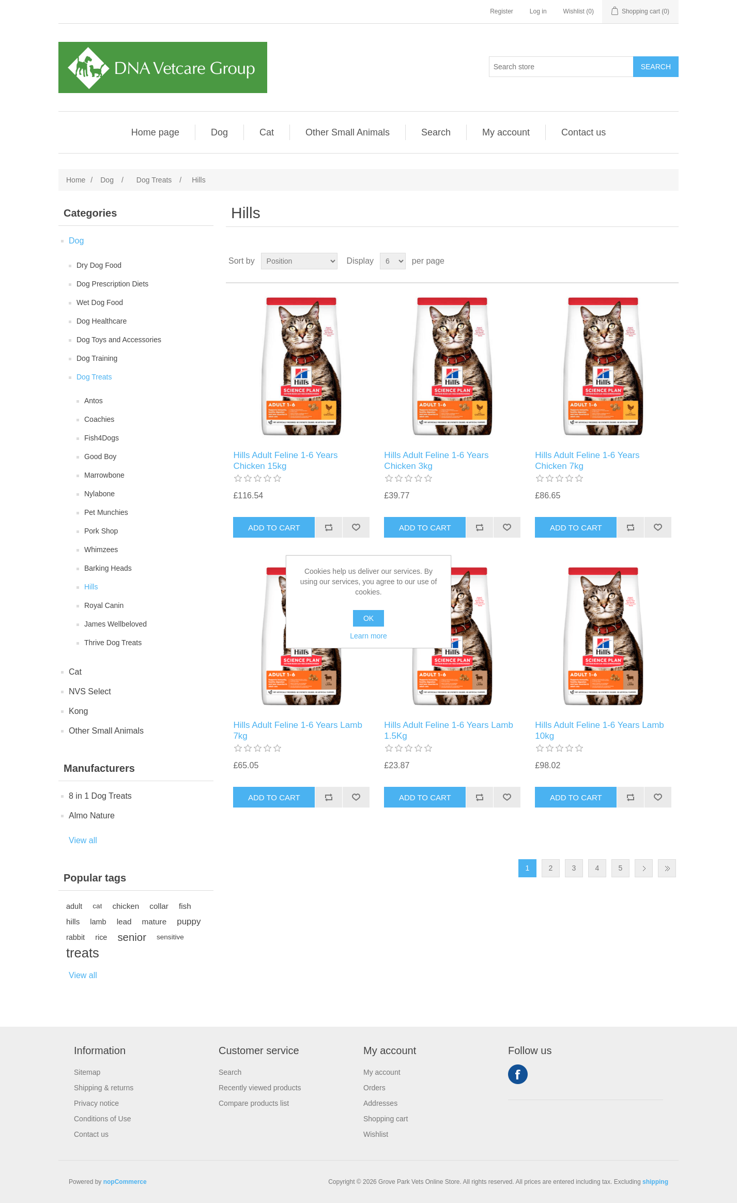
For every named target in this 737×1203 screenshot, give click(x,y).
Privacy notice (96, 1103)
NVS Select (90, 691)
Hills (91, 587)
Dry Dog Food (98, 265)
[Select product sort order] (299, 261)
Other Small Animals (347, 132)
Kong (78, 711)
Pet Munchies (106, 512)
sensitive (170, 937)
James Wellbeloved (115, 624)
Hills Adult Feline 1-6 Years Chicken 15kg (285, 460)
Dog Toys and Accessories (118, 340)
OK (368, 618)
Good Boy (100, 456)
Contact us (583, 132)
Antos (93, 401)
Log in (538, 11)
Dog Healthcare (101, 321)
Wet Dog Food (99, 302)
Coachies (99, 419)
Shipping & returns (103, 1088)
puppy (189, 921)
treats (82, 953)
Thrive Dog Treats (113, 642)
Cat (266, 132)
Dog (219, 132)
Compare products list (254, 1103)
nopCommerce (125, 1181)
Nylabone (99, 494)
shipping (655, 1181)
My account (506, 132)
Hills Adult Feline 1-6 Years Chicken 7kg (587, 460)
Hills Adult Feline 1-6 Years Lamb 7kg (297, 730)
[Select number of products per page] (393, 261)
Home (75, 180)
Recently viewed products (260, 1088)
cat (97, 906)
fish (185, 906)
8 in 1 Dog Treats (100, 795)
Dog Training (96, 358)
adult (74, 906)
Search (436, 132)
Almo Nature (92, 815)
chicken (125, 906)
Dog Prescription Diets (112, 284)
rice (101, 937)
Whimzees (101, 549)
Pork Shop (101, 531)
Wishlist (375, 1134)
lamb (98, 922)
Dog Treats (94, 377)
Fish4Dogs (101, 438)
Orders (374, 1088)
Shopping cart (385, 1119)
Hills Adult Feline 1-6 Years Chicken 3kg (436, 460)
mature (154, 921)
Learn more (368, 636)
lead (124, 921)
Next (644, 868)
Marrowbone (104, 475)
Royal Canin (104, 605)
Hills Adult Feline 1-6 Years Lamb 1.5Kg (448, 730)
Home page (155, 132)
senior (131, 937)
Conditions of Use (102, 1119)
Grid (651, 261)
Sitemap (87, 1072)
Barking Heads (108, 568)
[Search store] (561, 66)
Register (501, 11)
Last (667, 868)
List (670, 261)
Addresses (380, 1103)
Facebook (518, 1074)
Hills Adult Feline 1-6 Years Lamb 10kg (599, 730)
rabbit (75, 937)
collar (158, 906)
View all (83, 840)
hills (73, 921)
